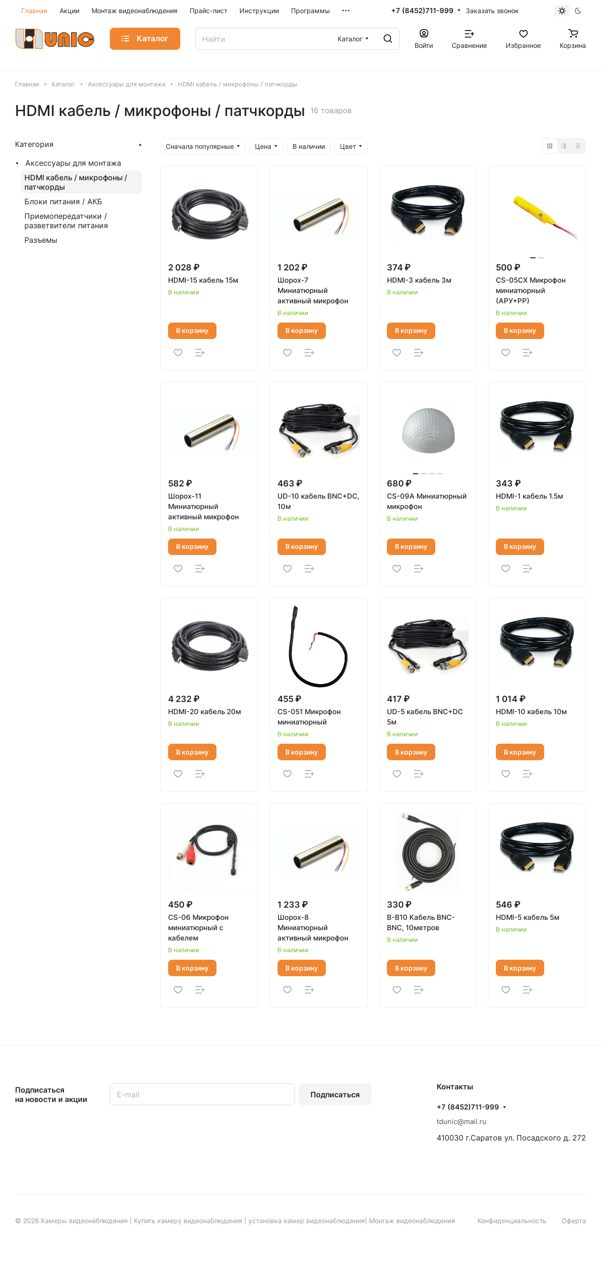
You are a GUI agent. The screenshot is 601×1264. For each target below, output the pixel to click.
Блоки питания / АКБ (63, 201)
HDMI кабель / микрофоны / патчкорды (75, 182)
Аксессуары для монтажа (73, 163)
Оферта (574, 1221)
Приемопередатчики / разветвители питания (66, 220)
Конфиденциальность (512, 1221)
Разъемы (40, 240)
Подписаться (335, 1094)
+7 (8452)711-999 (422, 11)
